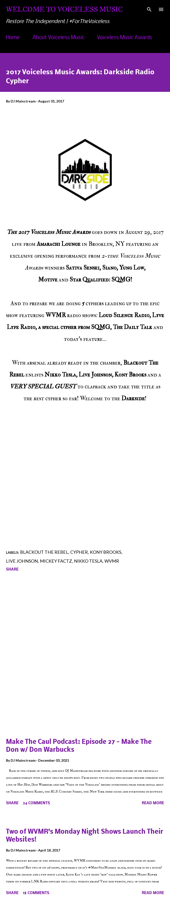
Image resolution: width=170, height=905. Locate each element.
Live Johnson (22, 561)
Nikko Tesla (88, 561)
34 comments (36, 803)
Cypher (79, 552)
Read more (153, 803)
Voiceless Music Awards (124, 38)
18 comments (36, 893)
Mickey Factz (56, 561)
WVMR (111, 561)
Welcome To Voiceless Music (64, 9)
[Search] (149, 9)
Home (13, 38)
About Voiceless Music (58, 38)
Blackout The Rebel (44, 552)
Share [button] (12, 570)
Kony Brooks (105, 552)
